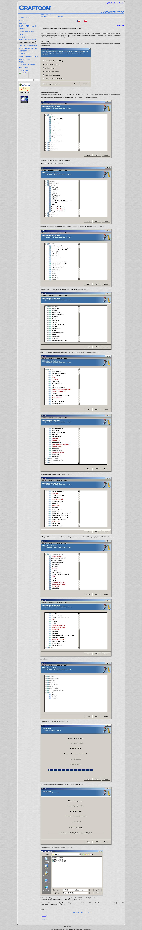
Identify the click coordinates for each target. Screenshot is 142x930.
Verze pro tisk (120, 25)
